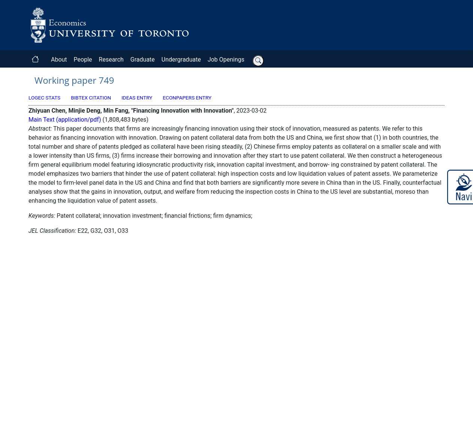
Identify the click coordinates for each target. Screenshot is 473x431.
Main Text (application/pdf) (64, 119)
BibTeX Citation (91, 98)
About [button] (59, 59)
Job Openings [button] (226, 59)
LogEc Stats (44, 98)
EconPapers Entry (187, 98)
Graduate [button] (142, 59)
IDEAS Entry (136, 98)
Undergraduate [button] (181, 59)
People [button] (83, 59)
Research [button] (111, 59)
